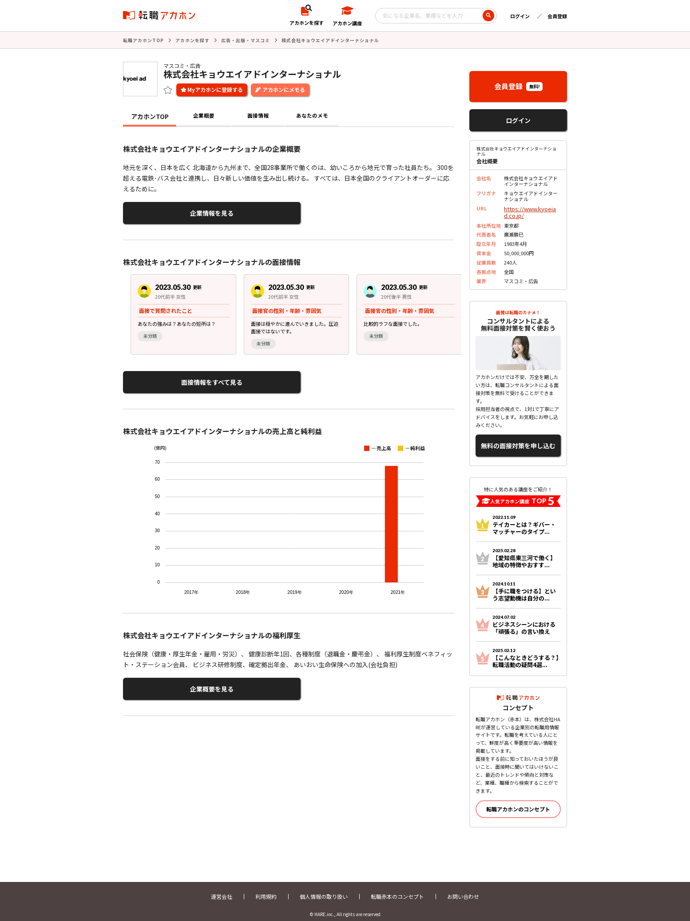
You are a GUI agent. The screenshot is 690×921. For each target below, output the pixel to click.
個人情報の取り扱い (324, 889)
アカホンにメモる (283, 88)
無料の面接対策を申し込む (518, 440)
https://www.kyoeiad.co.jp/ (530, 210)
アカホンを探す (192, 39)
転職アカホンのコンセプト (518, 801)
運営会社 (221, 889)
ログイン (520, 16)
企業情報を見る (166, 211)
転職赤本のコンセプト (397, 889)
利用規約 (266, 889)
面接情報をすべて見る (166, 377)
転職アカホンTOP (143, 39)
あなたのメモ (312, 115)
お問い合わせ (463, 889)
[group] (176, 310)
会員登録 (557, 16)
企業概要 (203, 115)
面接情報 (258, 115)
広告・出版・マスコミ (245, 39)
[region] (292, 310)
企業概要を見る (166, 680)
